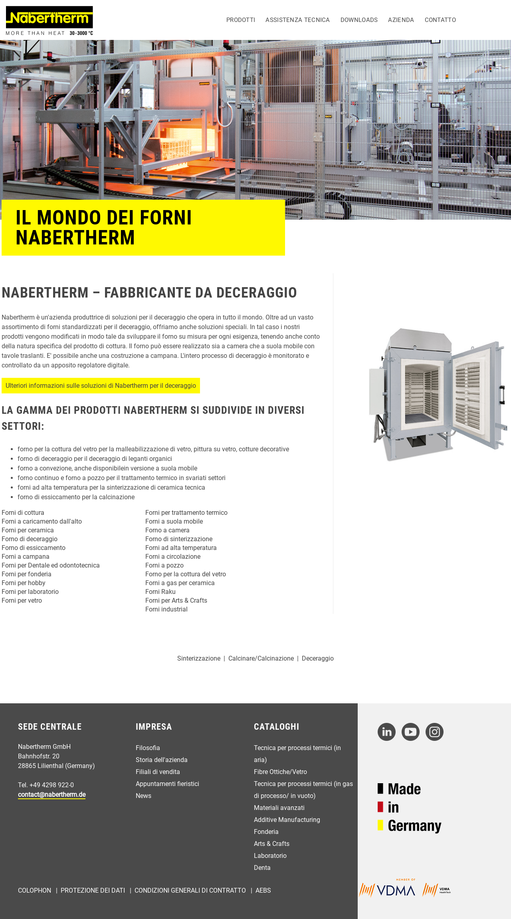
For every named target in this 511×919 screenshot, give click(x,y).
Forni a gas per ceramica (180, 583)
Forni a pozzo (164, 565)
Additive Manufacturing (287, 820)
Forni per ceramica (28, 530)
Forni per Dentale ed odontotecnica (51, 565)
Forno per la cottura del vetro (185, 574)
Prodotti (240, 20)
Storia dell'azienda (162, 760)
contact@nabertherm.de (51, 794)
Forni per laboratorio (30, 591)
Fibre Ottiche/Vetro (280, 772)
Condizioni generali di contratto (191, 890)
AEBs (263, 890)
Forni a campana (26, 556)
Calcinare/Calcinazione (261, 658)
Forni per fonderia (26, 574)
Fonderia (266, 832)
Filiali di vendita (158, 772)
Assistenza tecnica (297, 20)
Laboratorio (270, 855)
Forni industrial (166, 609)
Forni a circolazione (172, 556)
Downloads (359, 20)
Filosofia (148, 748)
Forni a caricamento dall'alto (42, 521)
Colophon (35, 890)
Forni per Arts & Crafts (176, 600)
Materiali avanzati (279, 808)
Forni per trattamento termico (186, 512)
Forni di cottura (23, 512)
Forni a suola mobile (174, 521)
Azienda (401, 20)
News (143, 796)
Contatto (440, 20)
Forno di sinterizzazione (178, 539)
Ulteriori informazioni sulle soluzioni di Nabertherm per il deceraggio (101, 385)
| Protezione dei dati (90, 890)
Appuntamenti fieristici (167, 784)
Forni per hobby (24, 583)
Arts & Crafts (271, 844)
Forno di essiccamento (33, 548)
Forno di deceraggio (29, 539)
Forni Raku (160, 591)
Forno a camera (167, 530)
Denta (262, 867)
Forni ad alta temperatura (181, 548)
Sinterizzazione (198, 658)
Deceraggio (318, 658)
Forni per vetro (22, 600)
